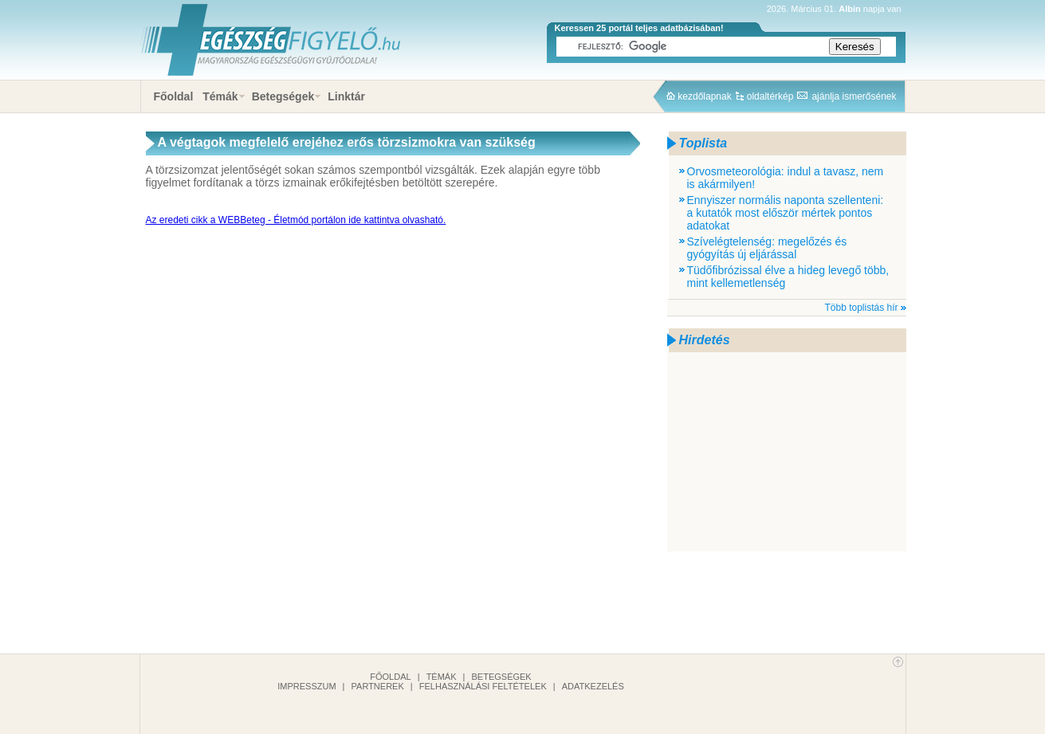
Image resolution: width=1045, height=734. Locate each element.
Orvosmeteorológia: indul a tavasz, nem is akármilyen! (785, 177)
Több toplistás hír (861, 307)
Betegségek (283, 96)
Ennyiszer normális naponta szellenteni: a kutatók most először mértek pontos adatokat (785, 213)
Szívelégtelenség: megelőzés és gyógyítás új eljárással (767, 248)
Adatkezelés (593, 686)
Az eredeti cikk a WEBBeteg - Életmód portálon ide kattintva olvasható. (296, 220)
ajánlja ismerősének (853, 96)
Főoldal (174, 96)
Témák (220, 96)
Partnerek (378, 686)
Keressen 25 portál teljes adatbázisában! (639, 28)
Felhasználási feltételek (483, 686)
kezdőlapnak (704, 96)
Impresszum (306, 686)
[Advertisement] (786, 451)
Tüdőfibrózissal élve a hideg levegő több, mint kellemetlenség (788, 276)
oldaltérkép (770, 96)
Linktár (346, 96)
